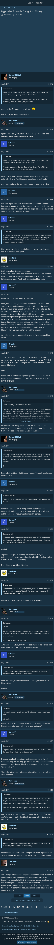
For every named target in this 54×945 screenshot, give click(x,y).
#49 (51, 396)
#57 (51, 741)
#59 (51, 835)
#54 (51, 618)
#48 (51, 353)
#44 (51, 199)
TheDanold (7, 15)
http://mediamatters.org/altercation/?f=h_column (21, 330)
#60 (51, 870)
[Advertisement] (27, 44)
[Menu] (3, 2)
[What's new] (46, 3)
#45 (51, 227)
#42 (51, 129)
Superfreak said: (9, 496)
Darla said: (7, 401)
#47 (51, 294)
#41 (51, 84)
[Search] (51, 3)
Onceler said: (7, 89)
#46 (51, 267)
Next (35, 896)
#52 (51, 529)
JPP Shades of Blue (10, 918)
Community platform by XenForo (20, 926)
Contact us (5, 921)
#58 (51, 790)
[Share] (47, 84)
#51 (51, 491)
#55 (51, 662)
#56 (51, 703)
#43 (51, 151)
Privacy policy (29, 921)
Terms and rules (17, 921)
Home (43, 921)
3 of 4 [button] (27, 896)
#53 (51, 580)
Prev (18, 896)
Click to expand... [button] (27, 421)
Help (38, 921)
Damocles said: (8, 534)
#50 (51, 446)
